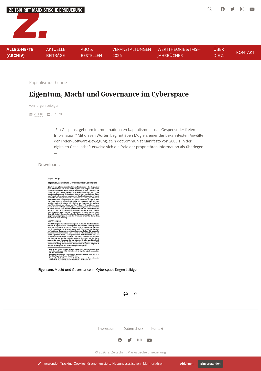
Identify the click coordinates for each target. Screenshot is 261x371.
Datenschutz (133, 328)
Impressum (106, 328)
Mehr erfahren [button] (153, 363)
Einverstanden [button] (210, 363)
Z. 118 (38, 114)
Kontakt (157, 328)
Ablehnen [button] (187, 363)
